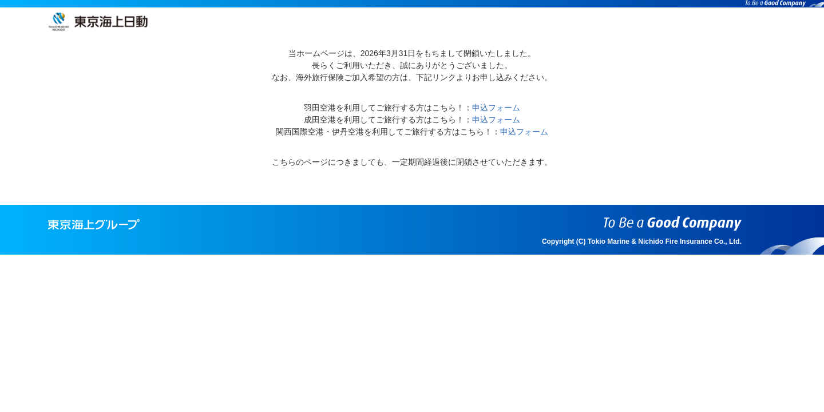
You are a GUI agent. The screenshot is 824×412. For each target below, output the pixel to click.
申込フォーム (496, 107)
